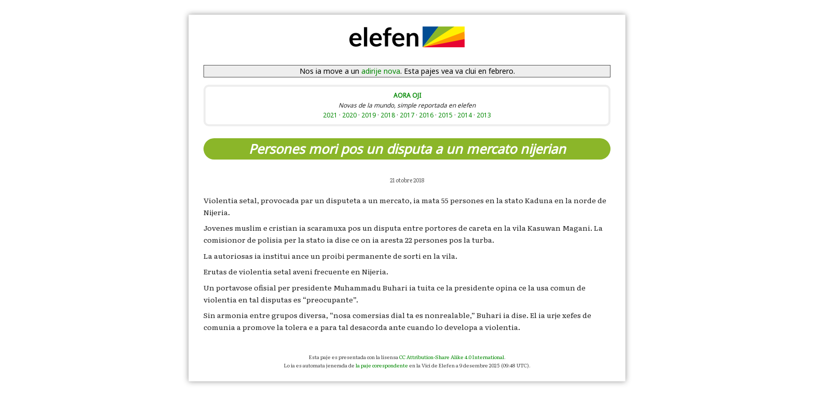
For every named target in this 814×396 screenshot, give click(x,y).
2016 (426, 115)
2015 (445, 115)
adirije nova (380, 71)
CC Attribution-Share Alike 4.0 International (451, 357)
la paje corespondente (382, 365)
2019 (368, 115)
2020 (349, 115)
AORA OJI (407, 95)
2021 (330, 115)
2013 (484, 115)
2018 (388, 115)
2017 (407, 115)
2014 (464, 115)
